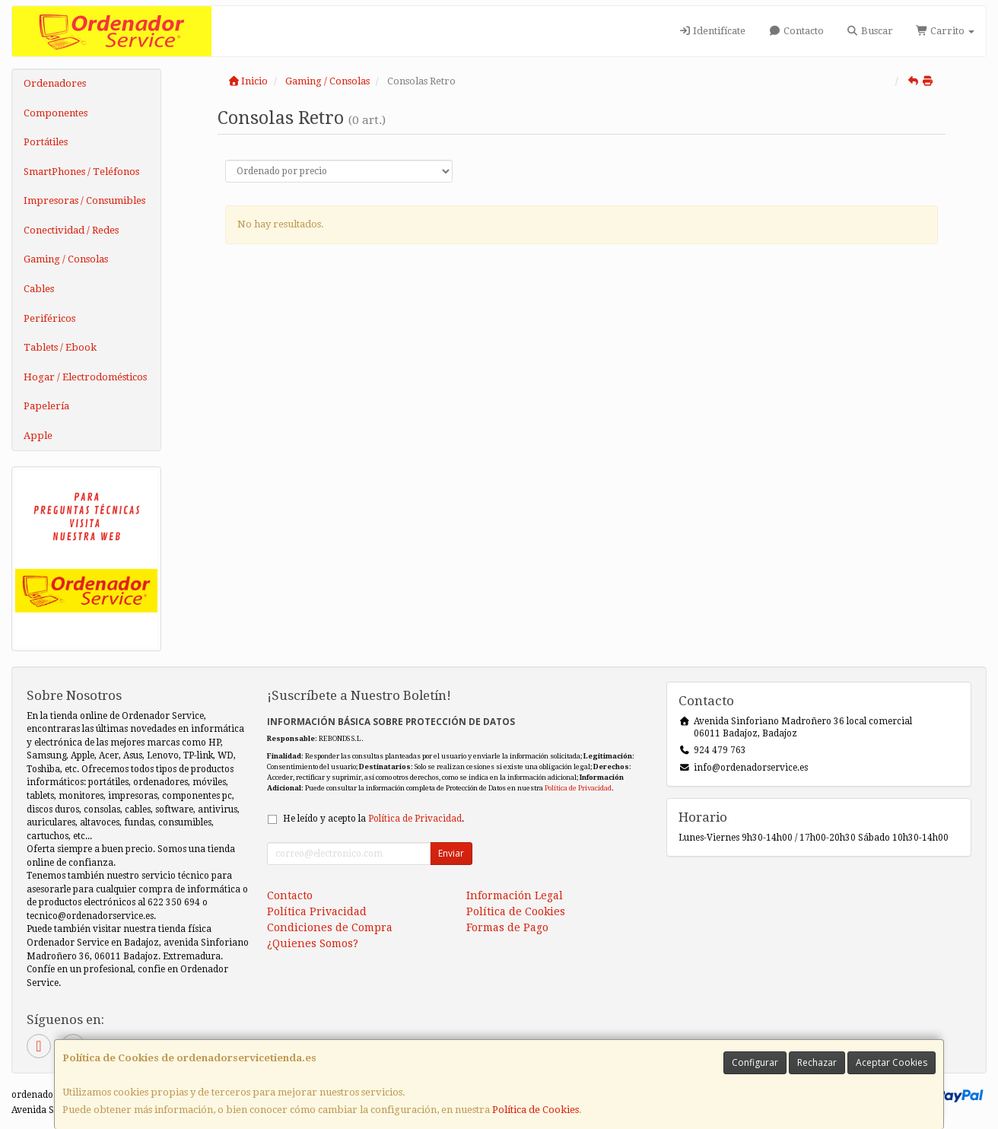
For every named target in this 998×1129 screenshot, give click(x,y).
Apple (38, 435)
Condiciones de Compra (330, 927)
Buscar (870, 31)
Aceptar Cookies (891, 1062)
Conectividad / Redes (71, 230)
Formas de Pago (507, 927)
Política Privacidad (317, 911)
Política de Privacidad (578, 788)
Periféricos (49, 318)
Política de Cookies (535, 1109)
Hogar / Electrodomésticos (85, 377)
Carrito (945, 31)
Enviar (451, 853)
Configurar (755, 1062)
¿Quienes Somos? (312, 943)
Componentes (55, 113)
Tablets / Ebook (60, 347)
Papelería (46, 406)
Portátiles (46, 142)
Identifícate (712, 31)
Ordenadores (55, 83)
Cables (39, 288)
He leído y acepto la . (373, 818)
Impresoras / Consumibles (84, 200)
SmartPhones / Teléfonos (81, 171)
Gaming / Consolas (66, 259)
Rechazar (817, 1062)
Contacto (795, 31)
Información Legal (514, 895)
